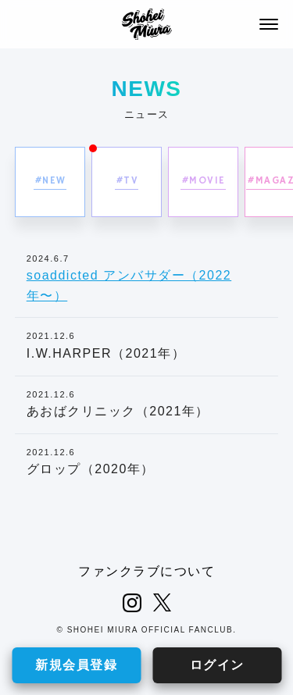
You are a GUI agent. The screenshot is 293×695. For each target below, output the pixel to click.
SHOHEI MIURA (147, 24)
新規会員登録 (76, 665)
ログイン (217, 665)
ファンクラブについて (146, 571)
